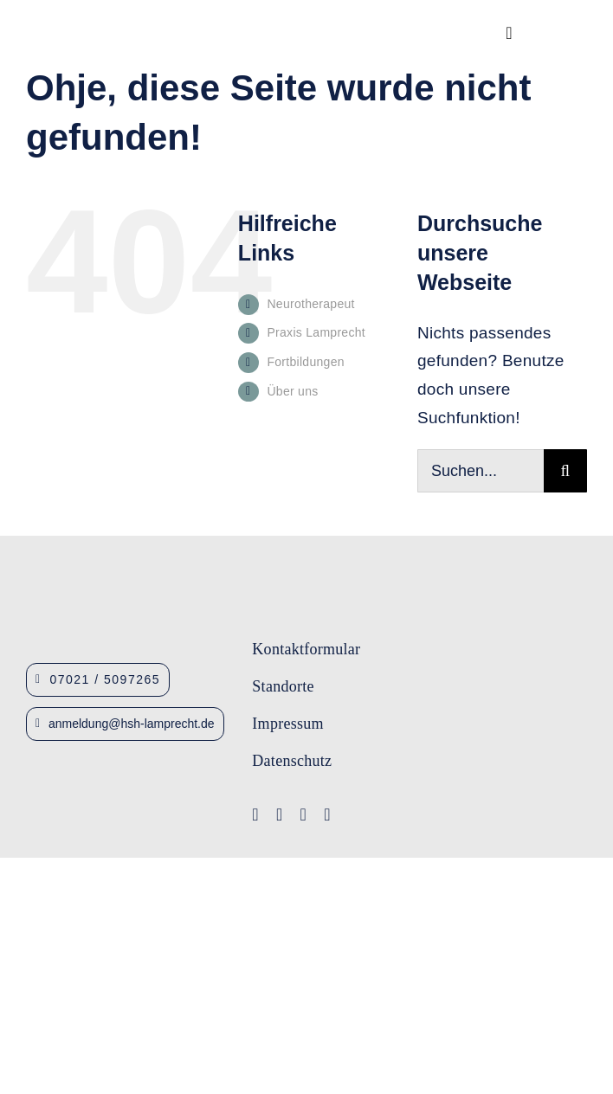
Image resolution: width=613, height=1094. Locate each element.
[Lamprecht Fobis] (413, 727)
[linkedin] (327, 814)
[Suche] (565, 470)
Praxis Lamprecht (316, 332)
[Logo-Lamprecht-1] (413, 622)
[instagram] (303, 814)
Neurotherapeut (310, 304)
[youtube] (279, 814)
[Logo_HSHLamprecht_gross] (116, 28)
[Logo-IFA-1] (413, 672)
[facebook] (255, 814)
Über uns (292, 391)
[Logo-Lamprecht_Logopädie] (413, 784)
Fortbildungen (305, 362)
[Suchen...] (480, 470)
